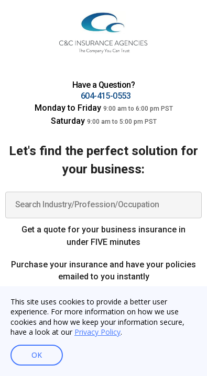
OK (37, 355)
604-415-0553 (106, 96)
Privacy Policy (97, 332)
